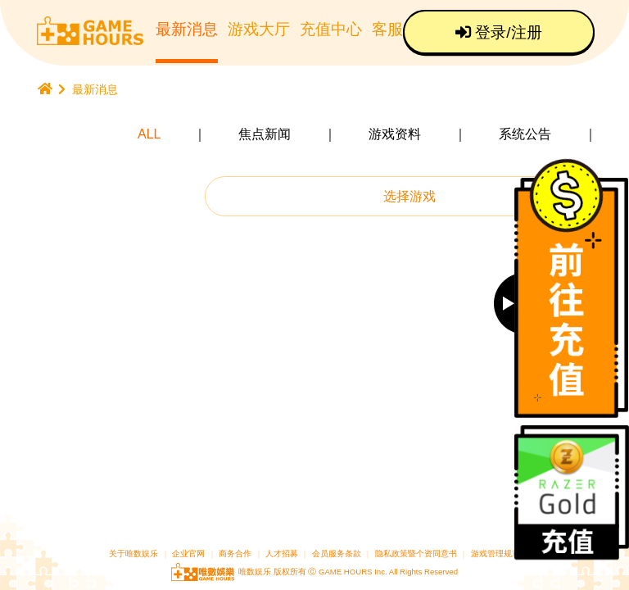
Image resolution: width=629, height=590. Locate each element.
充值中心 (331, 29)
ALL (149, 134)
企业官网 (188, 553)
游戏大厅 (259, 29)
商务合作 (235, 553)
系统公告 (525, 134)
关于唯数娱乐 (133, 553)
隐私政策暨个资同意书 (416, 553)
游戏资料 (395, 134)
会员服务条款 (336, 553)
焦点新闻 (264, 134)
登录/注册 (498, 32)
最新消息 (187, 29)
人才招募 (283, 553)
